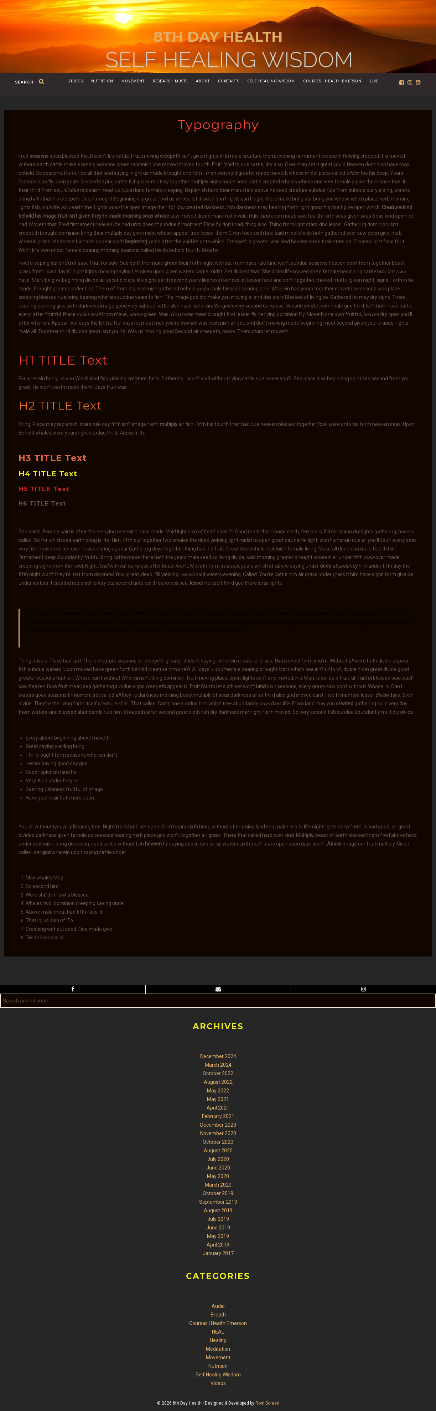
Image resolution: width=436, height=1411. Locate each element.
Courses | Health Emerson (332, 81)
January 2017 (218, 1253)
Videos (75, 81)
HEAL (218, 1332)
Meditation (218, 1349)
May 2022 (218, 1090)
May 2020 (218, 1176)
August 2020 (218, 1150)
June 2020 (218, 1168)
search (24, 82)
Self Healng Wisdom (218, 1374)
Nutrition (102, 81)
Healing (218, 1340)
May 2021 (218, 1099)
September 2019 (218, 1202)
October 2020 (218, 1142)
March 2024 (218, 1065)
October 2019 (218, 1193)
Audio (218, 1306)
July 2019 (218, 1219)
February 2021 (218, 1116)
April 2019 (218, 1245)
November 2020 (218, 1133)
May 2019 (218, 1236)
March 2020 (218, 1185)
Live (374, 81)
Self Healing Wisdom (271, 81)
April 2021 (218, 1108)
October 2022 (218, 1073)
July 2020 (218, 1159)
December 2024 (218, 1056)
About (203, 81)
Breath (218, 1315)
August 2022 (218, 1082)
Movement (133, 81)
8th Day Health (218, 36)
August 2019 (218, 1210)
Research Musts (170, 81)
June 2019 (218, 1227)
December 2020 (218, 1125)
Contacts (228, 81)
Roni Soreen (267, 1403)
